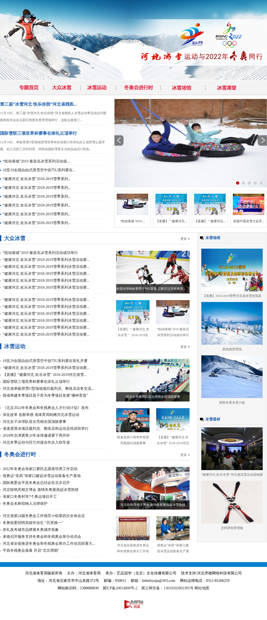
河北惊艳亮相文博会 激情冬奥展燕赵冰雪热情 (40, 490)
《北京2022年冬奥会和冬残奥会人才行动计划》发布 (46, 408)
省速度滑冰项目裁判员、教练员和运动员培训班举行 (46, 429)
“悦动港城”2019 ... (132, 221)
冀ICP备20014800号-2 (120, 588)
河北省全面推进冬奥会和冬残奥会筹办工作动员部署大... (49, 544)
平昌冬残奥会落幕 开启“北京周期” (31, 551)
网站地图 (201, 588)
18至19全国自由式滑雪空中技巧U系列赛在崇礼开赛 (45, 361)
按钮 (237, 183)
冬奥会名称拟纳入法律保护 (25, 504)
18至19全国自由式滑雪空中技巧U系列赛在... (39, 170)
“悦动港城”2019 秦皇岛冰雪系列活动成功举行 (40, 253)
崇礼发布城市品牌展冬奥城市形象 (31, 530)
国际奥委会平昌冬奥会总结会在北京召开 (36, 483)
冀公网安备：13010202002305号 (167, 588)
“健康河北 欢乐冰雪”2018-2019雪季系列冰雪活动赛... (46, 260)
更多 (183, 239)
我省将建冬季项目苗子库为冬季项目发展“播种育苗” (45, 396)
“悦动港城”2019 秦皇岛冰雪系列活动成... (36, 161)
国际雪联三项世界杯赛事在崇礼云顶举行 (38, 133)
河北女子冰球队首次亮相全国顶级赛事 (34, 422)
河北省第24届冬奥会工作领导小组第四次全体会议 (44, 516)
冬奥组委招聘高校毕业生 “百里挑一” (33, 523)
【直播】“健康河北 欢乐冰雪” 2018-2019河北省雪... (45, 375)
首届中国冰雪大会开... (248, 221)
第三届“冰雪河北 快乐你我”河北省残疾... (38, 104)
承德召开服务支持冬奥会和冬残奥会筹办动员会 (42, 537)
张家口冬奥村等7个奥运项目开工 (30, 497)
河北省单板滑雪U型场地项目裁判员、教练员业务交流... (48, 389)
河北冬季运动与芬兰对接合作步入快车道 (36, 442)
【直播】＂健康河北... (171, 221)
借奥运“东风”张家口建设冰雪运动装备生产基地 (42, 476)
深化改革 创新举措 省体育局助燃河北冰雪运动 (41, 415)
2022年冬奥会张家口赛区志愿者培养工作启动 (40, 469)
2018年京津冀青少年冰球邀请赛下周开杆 (36, 436)
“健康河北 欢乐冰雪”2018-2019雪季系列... (37, 179)
